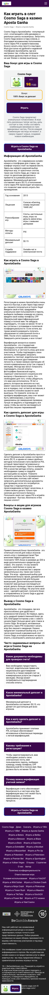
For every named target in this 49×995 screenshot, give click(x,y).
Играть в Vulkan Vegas (13, 862)
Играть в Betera (16, 835)
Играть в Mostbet (34, 847)
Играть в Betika (33, 835)
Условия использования (15, 878)
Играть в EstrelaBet (15, 847)
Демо (18, 827)
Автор (28, 866)
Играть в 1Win (40, 827)
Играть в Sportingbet (35, 858)
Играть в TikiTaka (15, 894)
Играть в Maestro (35, 890)
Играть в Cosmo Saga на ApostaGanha (24, 147)
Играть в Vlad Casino (24, 902)
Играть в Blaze (34, 839)
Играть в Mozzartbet (16, 850)
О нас (20, 866)
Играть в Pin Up (35, 850)
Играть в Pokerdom (14, 855)
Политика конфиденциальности (24, 870)
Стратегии (41, 862)
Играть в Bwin (15, 843)
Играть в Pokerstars (34, 855)
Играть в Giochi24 (33, 894)
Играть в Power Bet (13, 898)
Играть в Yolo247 (37, 878)
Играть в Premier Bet (14, 858)
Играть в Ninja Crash (14, 886)
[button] (45, 3)
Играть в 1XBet (12, 831)
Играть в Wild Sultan (12, 882)
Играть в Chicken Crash (35, 882)
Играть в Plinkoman (35, 886)
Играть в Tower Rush (15, 890)
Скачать (27, 827)
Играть (24, 107)
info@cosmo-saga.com (26, 986)
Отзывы (30, 862)
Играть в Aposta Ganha (33, 831)
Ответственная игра (24, 874)
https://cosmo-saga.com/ (24, 988)
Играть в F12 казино (35, 898)
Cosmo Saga (9, 27)
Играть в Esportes (32, 843)
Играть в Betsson (16, 839)
